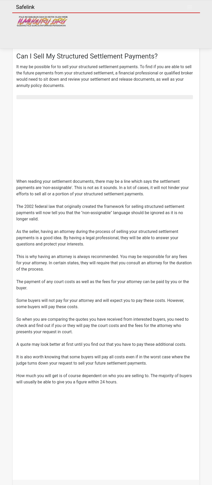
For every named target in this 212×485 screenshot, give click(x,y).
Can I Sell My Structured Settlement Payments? (87, 56)
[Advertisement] (105, 140)
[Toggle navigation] (189, 7)
